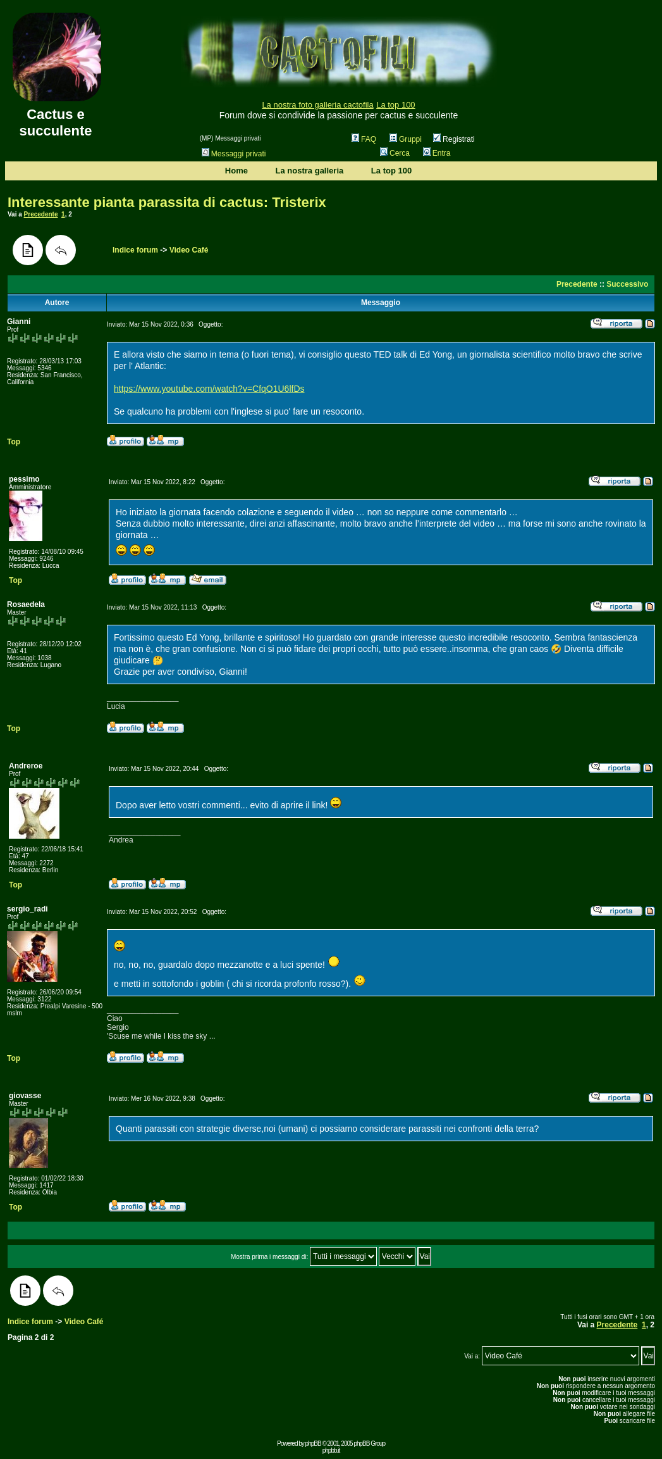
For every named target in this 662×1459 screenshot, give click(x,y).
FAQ (364, 139)
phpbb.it (331, 1450)
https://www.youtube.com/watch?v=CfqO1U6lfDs (209, 389)
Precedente (41, 214)
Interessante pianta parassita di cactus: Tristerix (167, 202)
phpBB (313, 1443)
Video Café (189, 250)
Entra (437, 153)
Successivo (627, 284)
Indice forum (135, 250)
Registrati (454, 139)
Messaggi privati (234, 153)
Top (13, 441)
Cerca (395, 153)
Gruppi (405, 139)
